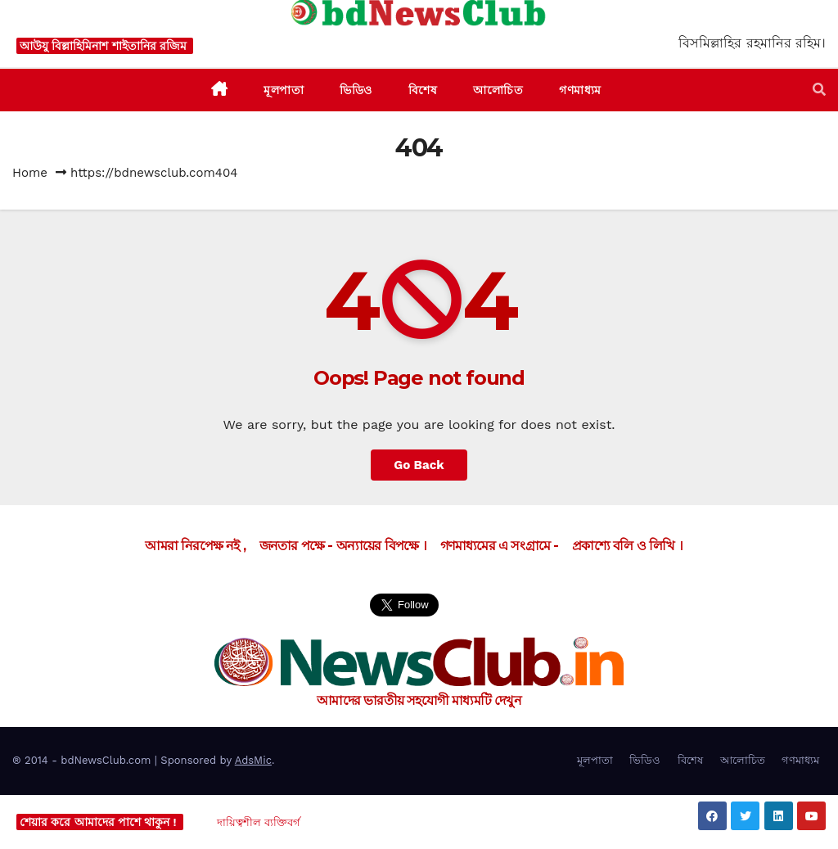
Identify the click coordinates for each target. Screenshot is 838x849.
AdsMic (253, 760)
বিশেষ (690, 760)
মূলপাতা (595, 760)
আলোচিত (742, 760)
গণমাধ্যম (800, 760)
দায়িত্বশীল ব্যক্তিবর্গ (258, 822)
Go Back (419, 465)
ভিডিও (644, 760)
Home (29, 172)
